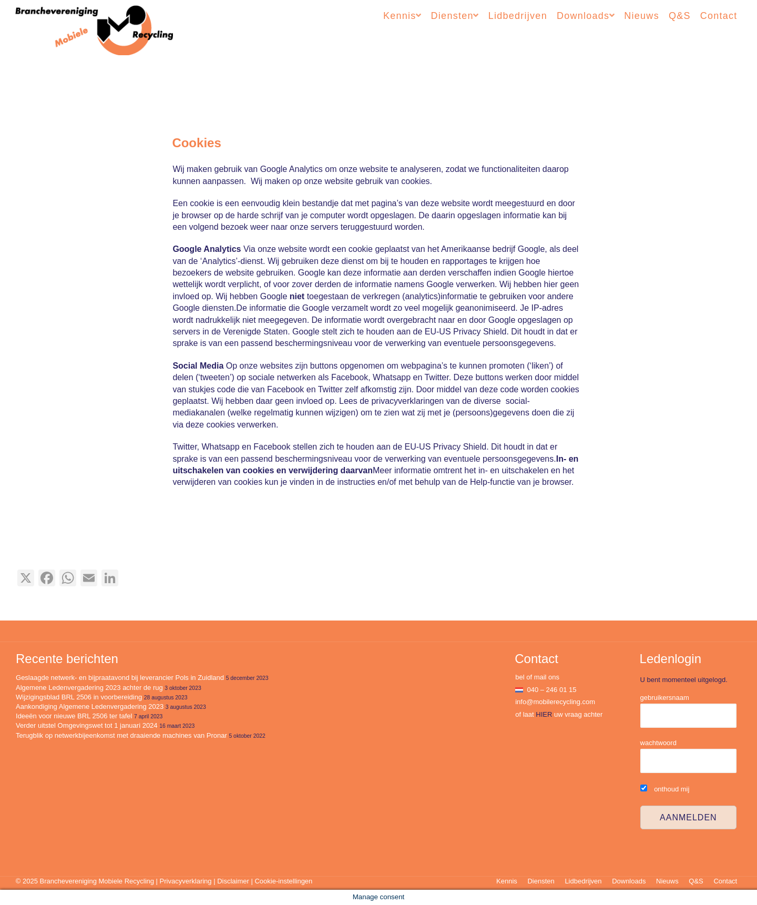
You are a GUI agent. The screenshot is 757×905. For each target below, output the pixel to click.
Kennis (399, 16)
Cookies (196, 143)
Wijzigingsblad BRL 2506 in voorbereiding (79, 697)
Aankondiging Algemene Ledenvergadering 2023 (89, 706)
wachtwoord (658, 743)
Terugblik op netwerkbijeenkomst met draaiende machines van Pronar (121, 735)
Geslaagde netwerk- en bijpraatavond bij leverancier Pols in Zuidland (120, 678)
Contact (719, 16)
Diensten (452, 16)
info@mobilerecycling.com (555, 702)
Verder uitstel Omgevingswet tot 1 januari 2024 (87, 725)
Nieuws (641, 16)
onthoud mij (665, 789)
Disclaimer (233, 881)
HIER (544, 714)
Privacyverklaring (186, 881)
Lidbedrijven (517, 16)
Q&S (680, 16)
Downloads (583, 16)
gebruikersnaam (664, 697)
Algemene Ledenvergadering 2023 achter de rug (89, 688)
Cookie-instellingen (283, 881)
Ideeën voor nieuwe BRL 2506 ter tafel (74, 716)
